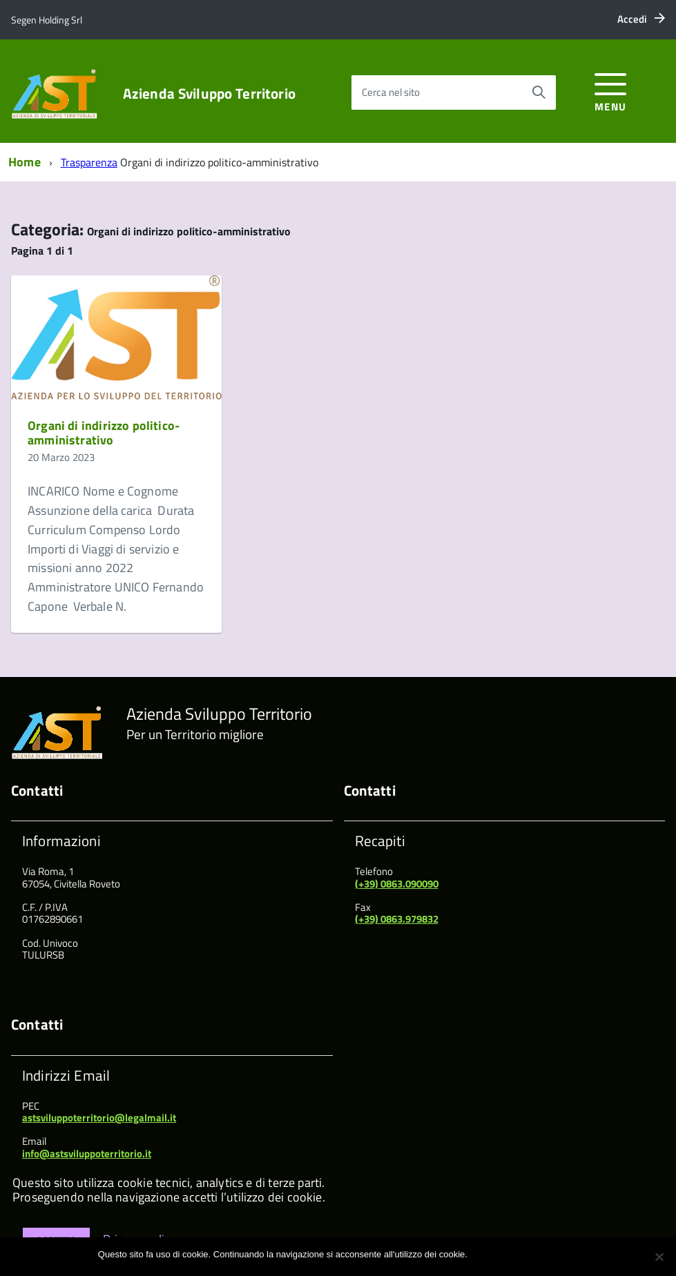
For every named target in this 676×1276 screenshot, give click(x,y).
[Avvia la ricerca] (538, 92)
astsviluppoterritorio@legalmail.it (99, 1118)
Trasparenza (89, 162)
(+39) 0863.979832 (396, 919)
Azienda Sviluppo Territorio (209, 93)
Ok (480, 1254)
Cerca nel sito (391, 92)
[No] (659, 1257)
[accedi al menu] (611, 90)
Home (24, 162)
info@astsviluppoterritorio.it (86, 1153)
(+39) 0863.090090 (396, 884)
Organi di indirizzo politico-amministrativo (104, 433)
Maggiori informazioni (536, 1254)
